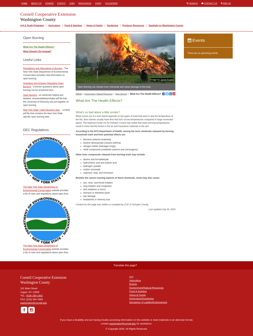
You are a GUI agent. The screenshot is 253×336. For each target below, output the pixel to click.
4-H (131, 276)
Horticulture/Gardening (141, 298)
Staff (98, 3)
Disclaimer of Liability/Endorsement (148, 302)
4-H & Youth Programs (32, 25)
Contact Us (210, 3)
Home (24, 3)
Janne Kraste (167, 79)
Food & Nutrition (73, 25)
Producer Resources (133, 25)
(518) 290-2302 (34, 295)
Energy (133, 284)
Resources (84, 3)
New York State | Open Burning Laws (41, 110)
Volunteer (111, 3)
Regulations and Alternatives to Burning (42, 68)
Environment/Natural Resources (146, 287)
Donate (49, 3)
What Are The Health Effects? (38, 47)
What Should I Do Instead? (37, 51)
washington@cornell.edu (33, 303)
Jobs (72, 3)
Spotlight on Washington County (165, 25)
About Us (36, 3)
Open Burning (121, 94)
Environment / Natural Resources (99, 94)
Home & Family (94, 25)
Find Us (227, 3)
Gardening (112, 25)
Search (193, 3)
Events (61, 3)
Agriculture (54, 25)
